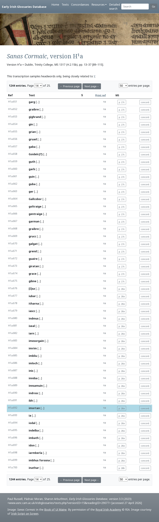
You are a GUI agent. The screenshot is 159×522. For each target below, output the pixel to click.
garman (34, 221)
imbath (34, 438)
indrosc (34, 393)
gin (31, 124)
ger (31, 191)
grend (33, 251)
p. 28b (122, 468)
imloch (33, 363)
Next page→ (91, 86)
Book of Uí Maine (55, 509)
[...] (37, 102)
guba (32, 184)
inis (31, 371)
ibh (31, 400)
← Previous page (70, 86)
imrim (33, 348)
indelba (34, 430)
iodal (32, 423)
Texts (65, 4)
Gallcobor (35, 199)
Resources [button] (97, 4)
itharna (34, 303)
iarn (31, 333)
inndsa (33, 378)
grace (32, 273)
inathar (34, 468)
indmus (34, 318)
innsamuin (36, 385)
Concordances (80, 4)
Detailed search (114, 6)
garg (32, 102)
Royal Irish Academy (108, 509)
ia (30, 415)
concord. (145, 102)
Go (153, 6)
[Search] (135, 6)
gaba (32, 147)
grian (32, 132)
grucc (32, 236)
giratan (34, 266)
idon (32, 445)
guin (32, 176)
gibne (32, 281)
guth (32, 161)
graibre (34, 109)
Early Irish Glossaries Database (24, 7)
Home (55, 4)
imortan (34, 408)
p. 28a (122, 288)
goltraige (35, 206)
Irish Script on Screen (24, 513)
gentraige (35, 214)
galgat (33, 244)
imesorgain (36, 341)
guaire (33, 259)
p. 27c (122, 102)
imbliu (33, 356)
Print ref (100, 95)
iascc (32, 311)
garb (32, 169)
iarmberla (35, 453)
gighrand (35, 117)
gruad (33, 139)
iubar (32, 296)
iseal (32, 326)
